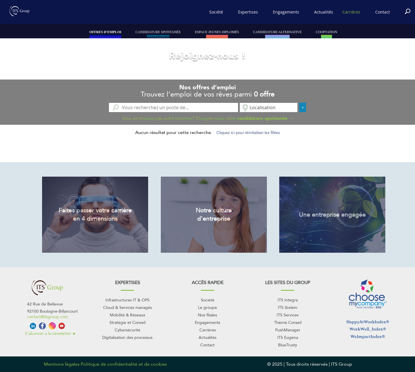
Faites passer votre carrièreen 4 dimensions (95, 214)
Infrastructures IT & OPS (127, 300)
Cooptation (326, 32)
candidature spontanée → (265, 118)
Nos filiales (207, 315)
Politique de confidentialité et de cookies (124, 364)
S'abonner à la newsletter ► (50, 333)
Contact (382, 12)
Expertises (248, 12)
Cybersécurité (127, 330)
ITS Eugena (287, 337)
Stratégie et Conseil (128, 322)
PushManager (287, 330)
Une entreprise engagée (332, 215)
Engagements (286, 12)
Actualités (323, 12)
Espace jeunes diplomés (217, 32)
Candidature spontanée (158, 32)
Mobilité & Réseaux (127, 315)
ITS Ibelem (287, 307)
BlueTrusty (287, 345)
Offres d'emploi (105, 32)
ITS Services (288, 315)
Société (216, 12)
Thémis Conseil (287, 322)
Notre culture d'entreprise (214, 214)
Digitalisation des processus (127, 337)
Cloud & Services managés (127, 307)
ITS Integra (288, 300)
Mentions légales (62, 364)
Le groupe (207, 307)
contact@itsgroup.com (47, 317)
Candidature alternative (277, 32)
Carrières (351, 12)
